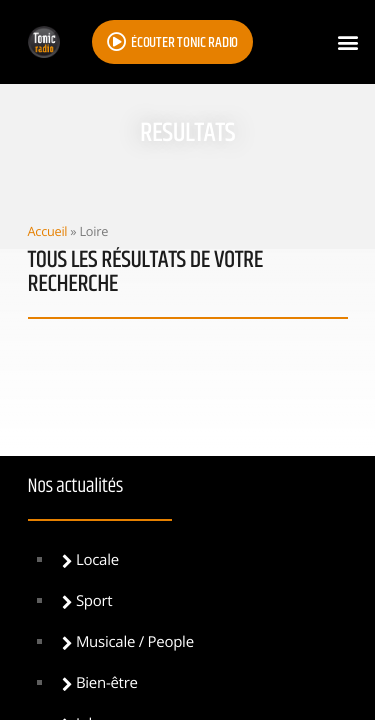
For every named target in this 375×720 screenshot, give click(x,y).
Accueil (48, 231)
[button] (348, 42)
